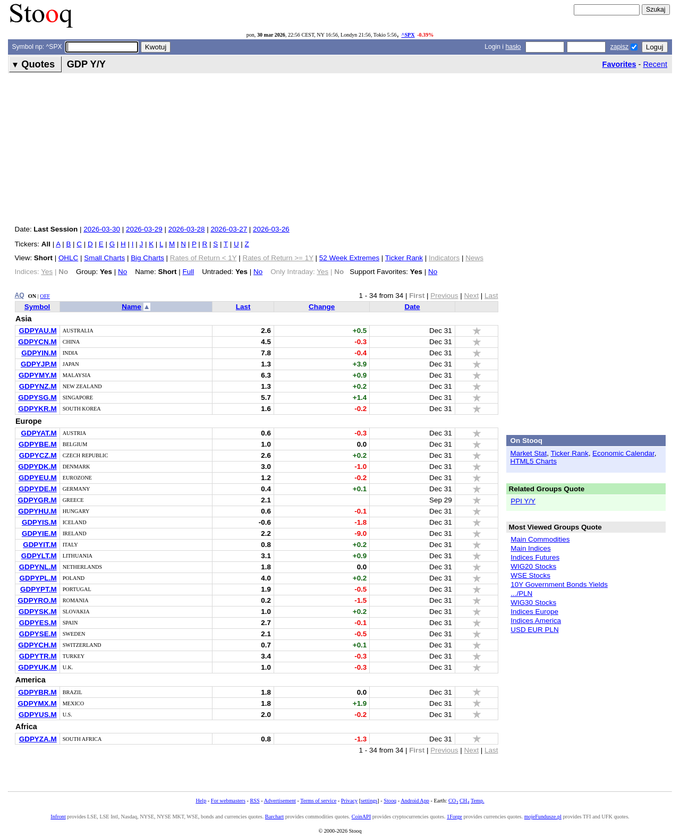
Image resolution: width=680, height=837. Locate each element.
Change (322, 307)
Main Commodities (540, 539)
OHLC (68, 258)
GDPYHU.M (37, 511)
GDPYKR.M (37, 409)
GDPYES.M (38, 623)
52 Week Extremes (349, 258)
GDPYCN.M (37, 342)
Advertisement (280, 801)
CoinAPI (361, 816)
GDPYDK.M (37, 467)
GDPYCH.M (37, 645)
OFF (45, 296)
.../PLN (521, 593)
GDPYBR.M (37, 692)
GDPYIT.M (39, 545)
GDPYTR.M (38, 656)
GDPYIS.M (39, 522)
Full (188, 272)
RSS (254, 801)
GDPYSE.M (38, 634)
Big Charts (147, 258)
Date (412, 307)
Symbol (37, 307)
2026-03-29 (144, 229)
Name (131, 307)
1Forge (454, 816)
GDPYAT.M (38, 433)
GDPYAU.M (37, 331)
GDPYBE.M (38, 444)
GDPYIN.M (38, 353)
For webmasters (228, 801)
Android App (415, 801)
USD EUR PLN (534, 630)
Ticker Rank (404, 258)
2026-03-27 (228, 229)
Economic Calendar (623, 453)
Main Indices (530, 548)
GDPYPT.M (38, 589)
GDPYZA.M (38, 739)
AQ (19, 295)
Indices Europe (534, 612)
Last (243, 307)
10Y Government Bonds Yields (559, 584)
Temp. (477, 801)
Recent (655, 64)
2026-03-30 (101, 229)
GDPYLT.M (39, 556)
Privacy (349, 801)
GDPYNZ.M (38, 386)
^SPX (407, 35)
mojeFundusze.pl (543, 816)
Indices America (536, 621)
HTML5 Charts (534, 461)
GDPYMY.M (38, 375)
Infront (57, 816)
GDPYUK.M (37, 667)
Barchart (274, 816)
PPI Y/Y (523, 501)
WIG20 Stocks (533, 566)
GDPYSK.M (38, 612)
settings (369, 801)
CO (453, 801)
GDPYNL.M (38, 567)
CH (464, 801)
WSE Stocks (530, 575)
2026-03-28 (186, 229)
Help (201, 801)
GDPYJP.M (39, 364)
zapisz (619, 46)
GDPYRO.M (37, 600)
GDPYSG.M (37, 398)
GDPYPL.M (37, 578)
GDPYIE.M (39, 533)
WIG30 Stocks (533, 603)
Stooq (390, 801)
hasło (513, 46)
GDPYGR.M (37, 500)
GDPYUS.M (38, 715)
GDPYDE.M (38, 489)
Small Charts (104, 258)
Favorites (619, 64)
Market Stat (529, 453)
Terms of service (318, 801)
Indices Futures (535, 557)
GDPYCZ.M (38, 455)
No (122, 272)
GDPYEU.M (38, 478)
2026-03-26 (271, 229)
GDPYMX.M (37, 703)
